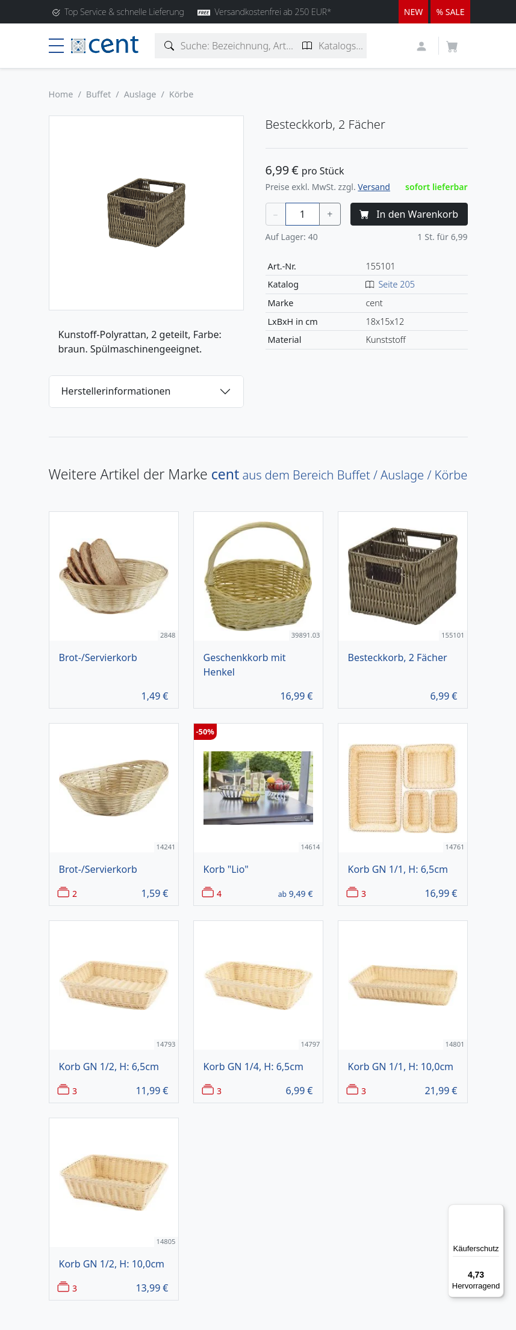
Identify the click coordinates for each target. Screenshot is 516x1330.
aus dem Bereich (339, 475)
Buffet (98, 94)
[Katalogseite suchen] (307, 46)
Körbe (181, 94)
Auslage (140, 94)
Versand (374, 186)
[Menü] (497, 1211)
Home (61, 94)
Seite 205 (396, 284)
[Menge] (302, 214)
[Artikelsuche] (169, 46)
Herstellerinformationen (116, 391)
